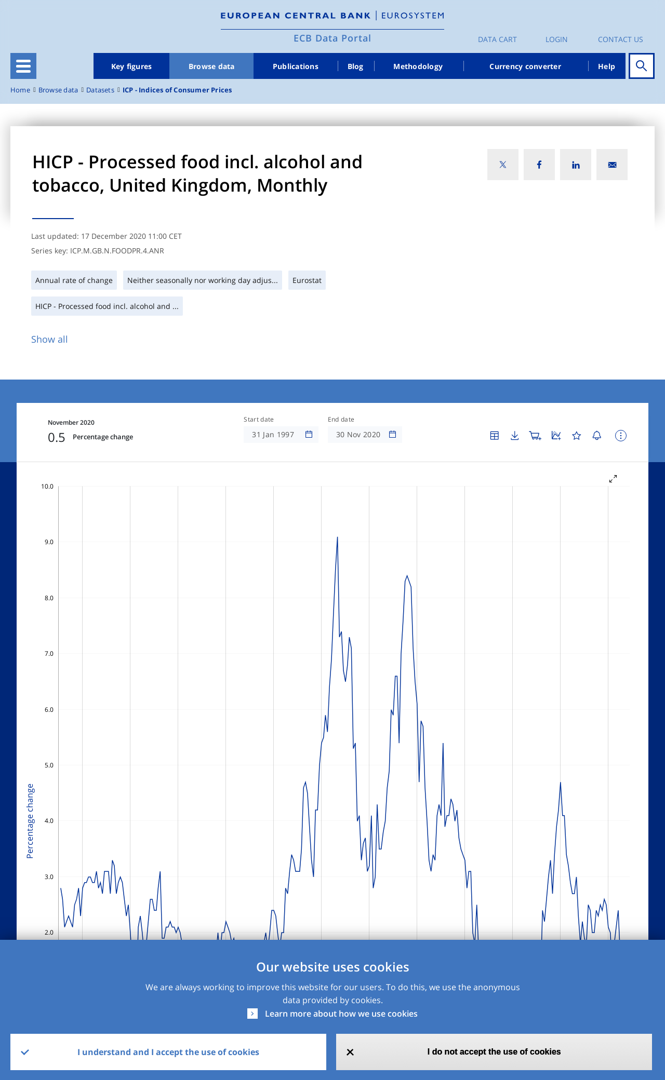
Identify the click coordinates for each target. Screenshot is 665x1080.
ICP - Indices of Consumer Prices (177, 90)
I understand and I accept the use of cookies (168, 1052)
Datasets (100, 90)
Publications (295, 66)
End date (341, 419)
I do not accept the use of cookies (494, 1051)
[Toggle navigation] (23, 66)
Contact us (620, 39)
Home (20, 90)
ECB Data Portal (332, 38)
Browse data (212, 66)
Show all (49, 339)
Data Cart (497, 39)
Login (557, 39)
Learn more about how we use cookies (341, 1013)
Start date (259, 419)
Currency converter (525, 66)
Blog (356, 66)
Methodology (418, 66)
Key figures (131, 66)
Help (606, 66)
